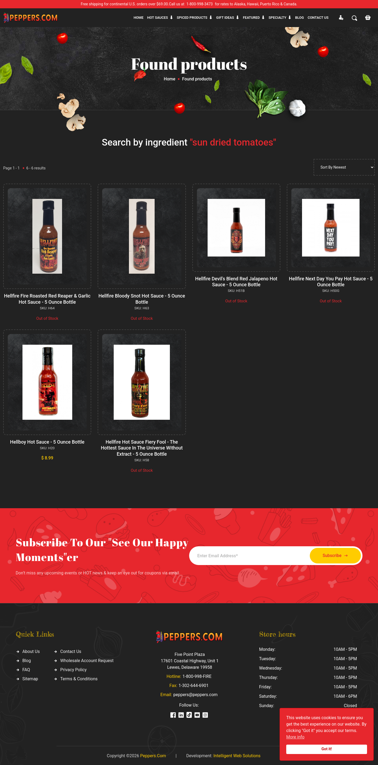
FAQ (26, 668)
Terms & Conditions (79, 677)
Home (138, 18)
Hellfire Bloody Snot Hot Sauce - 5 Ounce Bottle (142, 298)
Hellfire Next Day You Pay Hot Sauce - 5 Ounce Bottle (330, 281)
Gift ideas (225, 18)
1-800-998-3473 (199, 4)
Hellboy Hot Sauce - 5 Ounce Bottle (47, 441)
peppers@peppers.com (195, 693)
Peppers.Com (153, 754)
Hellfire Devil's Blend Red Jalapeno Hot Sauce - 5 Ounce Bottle (236, 281)
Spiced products (192, 18)
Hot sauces (157, 18)
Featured (251, 18)
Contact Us (70, 650)
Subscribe (332, 555)
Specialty (277, 18)
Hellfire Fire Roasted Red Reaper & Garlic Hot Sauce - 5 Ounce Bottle (47, 298)
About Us (31, 650)
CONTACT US (318, 18)
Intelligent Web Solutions (237, 754)
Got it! (327, 749)
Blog (299, 18)
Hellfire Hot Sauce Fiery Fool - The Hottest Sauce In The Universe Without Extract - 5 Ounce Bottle (141, 447)
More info (295, 737)
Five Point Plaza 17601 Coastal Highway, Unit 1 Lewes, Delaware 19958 (190, 660)
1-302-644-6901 (193, 684)
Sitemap (30, 677)
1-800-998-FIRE (196, 675)
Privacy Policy (73, 668)
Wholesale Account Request (86, 659)
